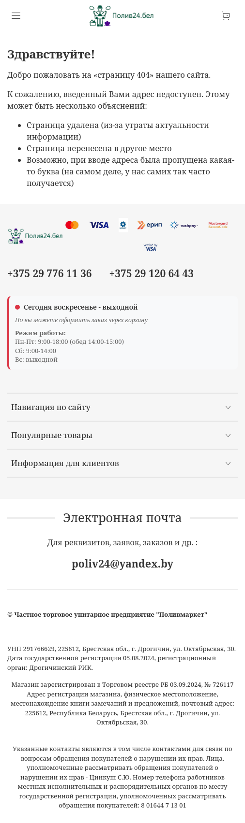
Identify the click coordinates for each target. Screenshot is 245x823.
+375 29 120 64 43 (151, 273)
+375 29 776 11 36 (49, 273)
